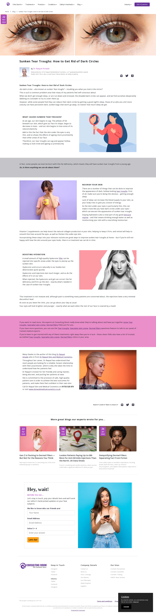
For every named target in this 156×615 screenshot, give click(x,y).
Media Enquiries (86, 583)
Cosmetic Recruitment (118, 569)
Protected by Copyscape (78, 610)
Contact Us (84, 569)
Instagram (54, 569)
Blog (79, 4)
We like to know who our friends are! (43, 508)
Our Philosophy (86, 580)
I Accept (126, 606)
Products (41, 4)
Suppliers (83, 586)
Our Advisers (85, 577)
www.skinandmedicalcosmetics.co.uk (44, 389)
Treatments (30, 4)
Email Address (33, 518)
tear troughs (122, 191)
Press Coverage (86, 574)
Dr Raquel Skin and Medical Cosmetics (56, 357)
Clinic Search (17, 4)
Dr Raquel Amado (41, 68)
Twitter (53, 572)
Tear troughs (63, 328)
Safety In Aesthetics (67, 4)
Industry (128, 4)
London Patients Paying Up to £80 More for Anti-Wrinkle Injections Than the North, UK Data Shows (77, 458)
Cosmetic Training (116, 574)
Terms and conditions (104, 601)
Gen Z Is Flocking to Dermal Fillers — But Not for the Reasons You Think (37, 456)
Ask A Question (142, 4)
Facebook (54, 574)
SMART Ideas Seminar (118, 577)
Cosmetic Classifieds (117, 572)
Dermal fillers (52, 325)
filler (61, 258)
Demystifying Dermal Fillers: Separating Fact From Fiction (113, 456)
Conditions (52, 4)
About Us (84, 572)
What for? (136, 602)
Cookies (125, 597)
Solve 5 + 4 (32, 528)
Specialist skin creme (36, 325)
